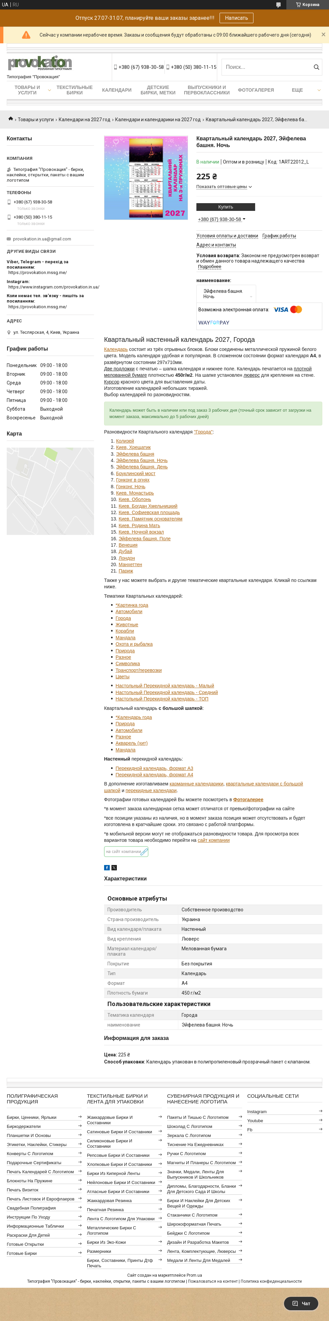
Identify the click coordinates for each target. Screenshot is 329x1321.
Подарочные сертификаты (34, 1162)
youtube (255, 1120)
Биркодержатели (24, 1126)
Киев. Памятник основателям (150, 518)
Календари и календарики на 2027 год (158, 119)
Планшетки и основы (29, 1135)
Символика (127, 663)
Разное (123, 657)
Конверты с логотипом (30, 1153)
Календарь (116, 349)
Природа (125, 650)
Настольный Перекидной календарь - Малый (164, 685)
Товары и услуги (27, 90)
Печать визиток (22, 1189)
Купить (225, 207)
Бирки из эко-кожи (106, 1242)
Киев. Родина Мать (139, 525)
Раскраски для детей (28, 1235)
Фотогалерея (256, 90)
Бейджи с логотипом (188, 1233)
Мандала (125, 637)
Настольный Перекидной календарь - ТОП (161, 698)
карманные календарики (196, 783)
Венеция (128, 545)
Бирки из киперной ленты (113, 1173)
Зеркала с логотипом (189, 1135)
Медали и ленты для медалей (198, 1260)
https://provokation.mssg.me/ (37, 272)
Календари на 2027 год (84, 119)
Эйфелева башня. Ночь (142, 460)
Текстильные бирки (74, 90)
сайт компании (214, 840)
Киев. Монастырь (135, 493)
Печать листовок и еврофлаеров (41, 1198)
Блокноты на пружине (29, 1180)
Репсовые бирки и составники (118, 1155)
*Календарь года (133, 717)
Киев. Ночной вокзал (141, 532)
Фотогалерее (248, 799)
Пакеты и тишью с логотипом (198, 1117)
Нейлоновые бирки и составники (121, 1182)
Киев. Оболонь (135, 499)
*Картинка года (131, 605)
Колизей (125, 441)
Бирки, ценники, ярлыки (31, 1117)
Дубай (125, 551)
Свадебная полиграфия (31, 1208)
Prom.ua (194, 1275)
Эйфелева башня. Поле (145, 538)
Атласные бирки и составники (118, 1191)
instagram (257, 1111)
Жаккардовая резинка (109, 1200)
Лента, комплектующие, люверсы (201, 1251)
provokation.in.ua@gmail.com (42, 238)
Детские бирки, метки (158, 90)
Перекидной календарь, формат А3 (154, 768)
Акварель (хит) (131, 743)
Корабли (124, 631)
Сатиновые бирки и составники (119, 1131)
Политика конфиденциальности (271, 1281)
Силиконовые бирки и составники (109, 1143)
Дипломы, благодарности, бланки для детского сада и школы (201, 1189)
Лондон (127, 558)
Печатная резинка (105, 1209)
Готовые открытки (25, 1244)
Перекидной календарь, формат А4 (154, 774)
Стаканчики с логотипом (192, 1215)
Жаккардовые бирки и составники (110, 1120)
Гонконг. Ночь (130, 486)
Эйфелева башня (135, 454)
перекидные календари (151, 790)
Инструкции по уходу (28, 1217)
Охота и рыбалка (133, 644)
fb (249, 1129)
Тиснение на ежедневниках (195, 1144)
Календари (117, 90)
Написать (236, 18)
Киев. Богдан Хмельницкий (148, 506)
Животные (126, 624)
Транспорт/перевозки (138, 670)
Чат (301, 1304)
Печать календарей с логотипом (40, 1171)
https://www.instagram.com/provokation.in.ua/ (53, 286)
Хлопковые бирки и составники (119, 1164)
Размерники (99, 1251)
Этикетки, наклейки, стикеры (36, 1144)
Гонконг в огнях (133, 480)
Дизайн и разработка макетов (198, 1242)
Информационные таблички (35, 1226)
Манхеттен (130, 564)
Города (123, 618)
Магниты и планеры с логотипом (201, 1162)
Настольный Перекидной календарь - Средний (166, 692)
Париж (126, 571)
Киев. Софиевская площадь (149, 512)
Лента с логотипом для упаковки (121, 1218)
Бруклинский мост (135, 473)
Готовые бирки (22, 1253)
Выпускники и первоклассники (207, 90)
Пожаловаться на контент (213, 1281)
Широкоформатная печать (194, 1224)
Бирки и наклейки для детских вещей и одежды (198, 1203)
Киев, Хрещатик (133, 447)
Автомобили (128, 611)
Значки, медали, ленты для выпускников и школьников (195, 1174)
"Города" (203, 432)
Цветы (122, 676)
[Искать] (316, 67)
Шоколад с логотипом (190, 1126)
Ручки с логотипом (186, 1153)
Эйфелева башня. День (142, 466)
